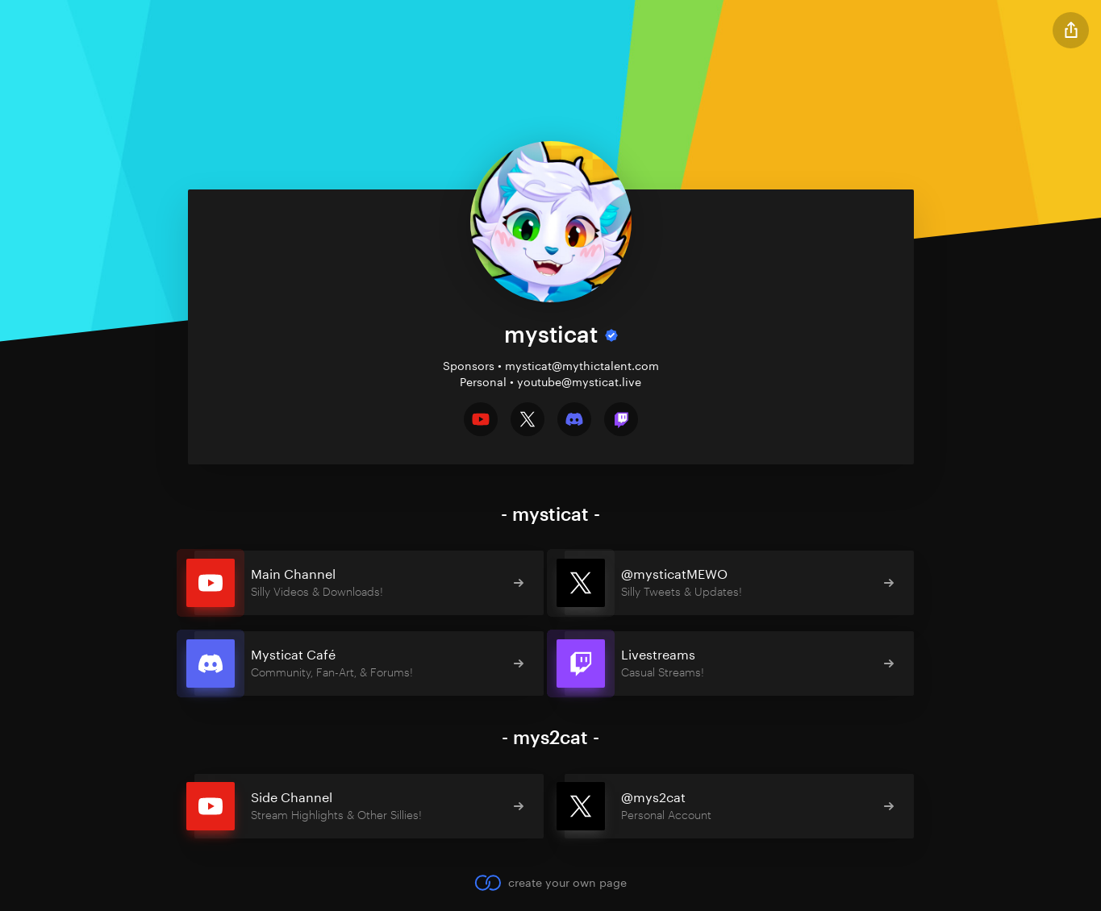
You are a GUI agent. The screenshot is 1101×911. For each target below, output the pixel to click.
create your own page (550, 883)
